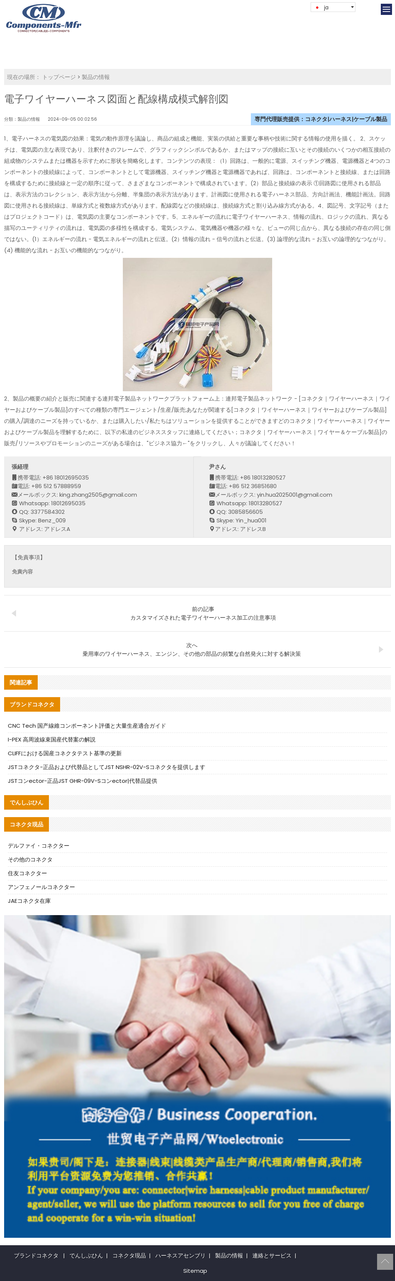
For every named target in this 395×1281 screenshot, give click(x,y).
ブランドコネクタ (36, 1255)
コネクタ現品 (129, 1255)
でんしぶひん (86, 1255)
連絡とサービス (272, 1255)
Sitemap (195, 1271)
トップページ (59, 77)
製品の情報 (96, 77)
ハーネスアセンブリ (180, 1255)
